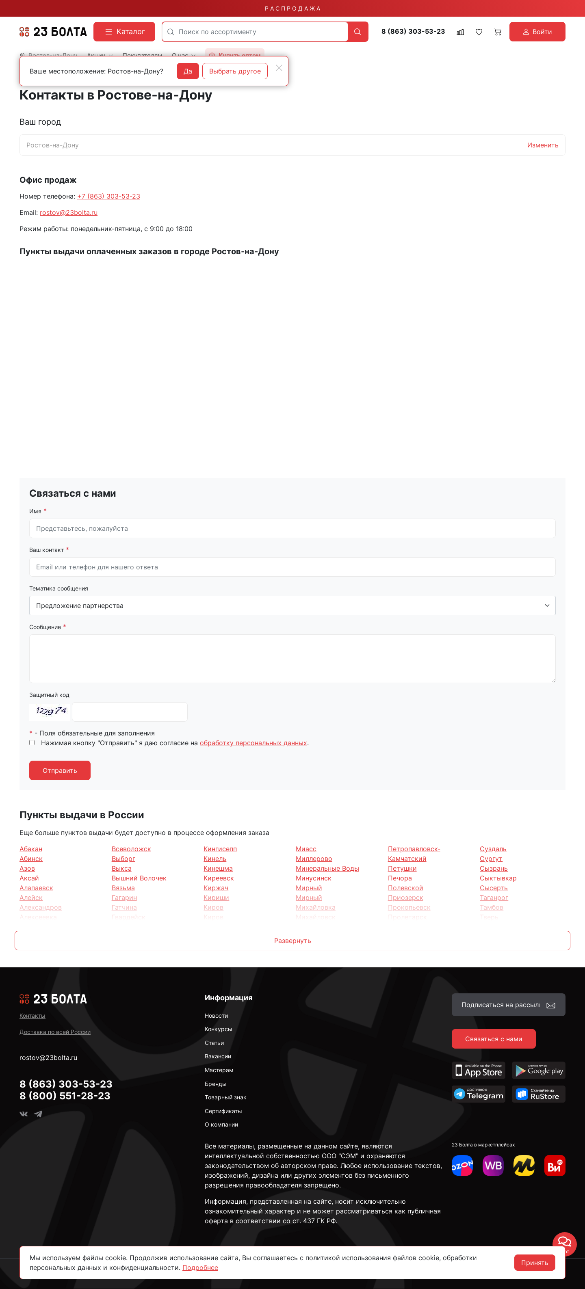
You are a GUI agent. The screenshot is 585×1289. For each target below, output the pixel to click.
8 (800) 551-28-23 (65, 1096)
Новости (216, 1015)
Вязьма (123, 888)
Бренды (216, 1083)
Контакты (33, 1015)
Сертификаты (223, 1110)
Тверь (489, 917)
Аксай (29, 878)
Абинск (31, 858)
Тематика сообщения (58, 588)
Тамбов (491, 907)
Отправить (60, 770)
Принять (534, 1263)
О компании (221, 1124)
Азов (27, 868)
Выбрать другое (235, 71)
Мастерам (219, 1069)
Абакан (31, 849)
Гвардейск (128, 917)
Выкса (122, 868)
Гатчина (124, 907)
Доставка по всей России (55, 1031)
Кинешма (218, 868)
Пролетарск (407, 917)
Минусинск (314, 878)
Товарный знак (226, 1097)
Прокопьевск (409, 907)
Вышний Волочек (139, 878)
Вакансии (218, 1056)
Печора (400, 878)
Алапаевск (36, 888)
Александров (41, 907)
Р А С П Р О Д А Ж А (292, 8)
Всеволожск (131, 849)
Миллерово (314, 858)
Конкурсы (218, 1028)
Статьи (214, 1042)
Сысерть (494, 888)
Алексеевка (38, 917)
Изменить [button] (543, 145)
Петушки (402, 868)
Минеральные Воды (327, 868)
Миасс (306, 849)
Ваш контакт (46, 549)
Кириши (216, 897)
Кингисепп (220, 849)
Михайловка (316, 907)
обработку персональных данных (253, 743)
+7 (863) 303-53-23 (108, 196)
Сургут (491, 858)
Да (188, 71)
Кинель (215, 858)
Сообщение (45, 626)
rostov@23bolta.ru (69, 212)
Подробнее (200, 1267)
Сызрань (494, 868)
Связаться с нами (493, 1039)
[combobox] (255, 31)
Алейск (31, 897)
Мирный (309, 888)
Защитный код (49, 694)
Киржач (216, 888)
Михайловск (316, 917)
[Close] (279, 68)
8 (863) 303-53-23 (413, 31)
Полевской (405, 888)
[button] (292, 940)
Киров (213, 907)
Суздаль (493, 849)
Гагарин (124, 897)
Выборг (123, 858)
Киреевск (219, 878)
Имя (35, 511)
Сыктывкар (498, 878)
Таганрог (494, 897)
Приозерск (405, 897)
